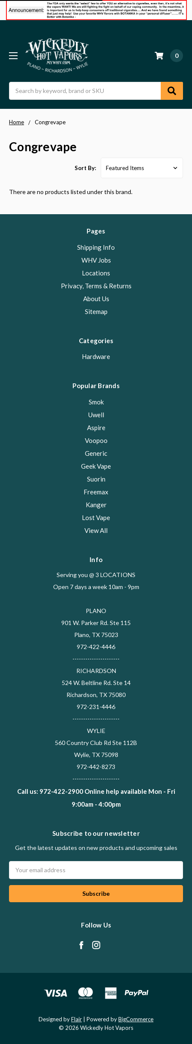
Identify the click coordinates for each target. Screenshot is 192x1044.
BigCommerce (135, 1019)
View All (96, 530)
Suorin (96, 479)
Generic (96, 453)
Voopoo (96, 440)
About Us (96, 298)
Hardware (96, 356)
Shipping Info (96, 247)
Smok (96, 402)
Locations (96, 273)
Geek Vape (96, 466)
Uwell (96, 415)
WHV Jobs (96, 260)
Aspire (96, 427)
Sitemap (96, 311)
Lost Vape (96, 517)
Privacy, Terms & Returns (96, 286)
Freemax (96, 492)
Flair (76, 1019)
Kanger (96, 505)
